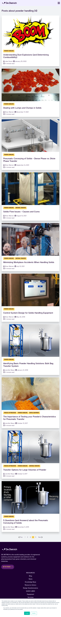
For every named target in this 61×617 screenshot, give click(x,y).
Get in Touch (7, 567)
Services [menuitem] (30, 597)
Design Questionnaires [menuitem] (30, 588)
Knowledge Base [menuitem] (30, 582)
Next (40, 537)
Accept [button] (27, 613)
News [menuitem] (30, 579)
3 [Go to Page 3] (30, 537)
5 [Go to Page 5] (35, 537)
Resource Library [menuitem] (30, 585)
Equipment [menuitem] (30, 594)
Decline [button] (34, 613)
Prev (20, 537)
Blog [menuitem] (30, 576)
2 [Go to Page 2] (27, 537)
